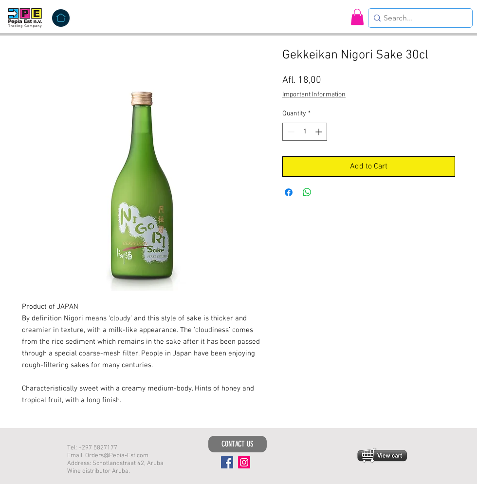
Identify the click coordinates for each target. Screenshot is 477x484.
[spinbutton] (304, 131)
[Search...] (418, 18)
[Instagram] (244, 462)
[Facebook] (227, 462)
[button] (357, 17)
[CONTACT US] (237, 444)
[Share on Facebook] (288, 192)
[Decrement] (290, 131)
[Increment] (319, 131)
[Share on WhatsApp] (307, 192)
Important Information (314, 95)
